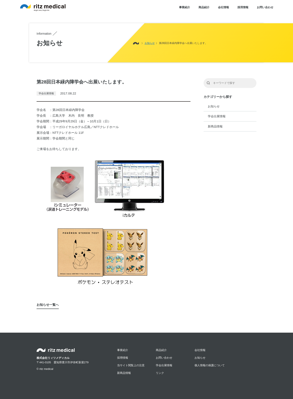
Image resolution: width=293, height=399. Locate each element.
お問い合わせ (265, 7)
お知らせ (214, 106)
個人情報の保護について (209, 365)
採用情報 (242, 7)
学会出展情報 (217, 116)
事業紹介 (184, 7)
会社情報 (223, 7)
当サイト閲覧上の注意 (131, 365)
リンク (160, 372)
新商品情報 (215, 126)
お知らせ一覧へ (48, 304)
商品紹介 (204, 7)
